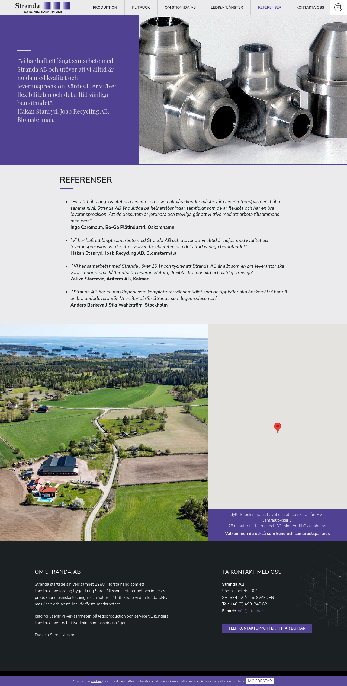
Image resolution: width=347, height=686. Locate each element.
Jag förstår (260, 681)
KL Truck (141, 7)
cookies (96, 681)
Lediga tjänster (227, 7)
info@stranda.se (251, 611)
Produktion (105, 7)
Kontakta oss (310, 7)
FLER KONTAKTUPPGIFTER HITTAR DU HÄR (267, 628)
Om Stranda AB (180, 7)
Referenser (269, 7)
